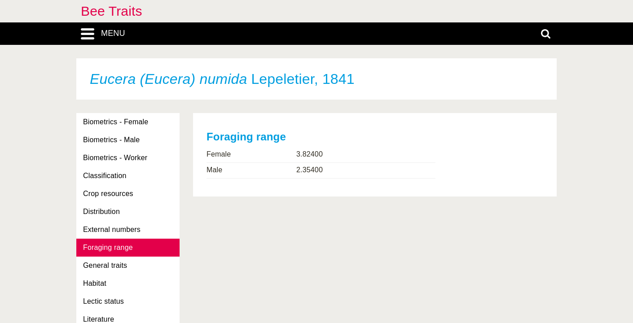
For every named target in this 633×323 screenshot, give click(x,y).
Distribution (101, 211)
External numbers (112, 229)
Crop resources (108, 193)
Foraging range (108, 247)
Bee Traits (111, 11)
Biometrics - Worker (115, 158)
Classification (105, 175)
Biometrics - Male (111, 140)
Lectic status (103, 301)
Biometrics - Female (115, 122)
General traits (105, 265)
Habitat (94, 283)
